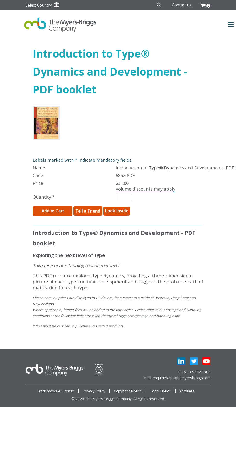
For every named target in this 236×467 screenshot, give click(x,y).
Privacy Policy (94, 391)
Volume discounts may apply (145, 189)
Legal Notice (160, 391)
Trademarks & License (55, 391)
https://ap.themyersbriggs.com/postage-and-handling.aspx (132, 316)
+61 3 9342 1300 (196, 371)
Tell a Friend (87, 211)
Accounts (186, 391)
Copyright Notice (128, 391)
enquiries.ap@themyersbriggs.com (181, 377)
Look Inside (116, 210)
